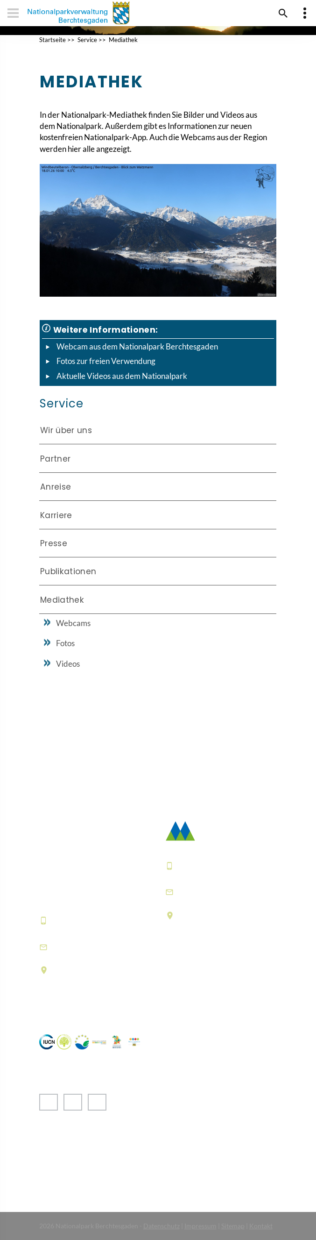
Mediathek (123, 39)
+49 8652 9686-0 (85, 920)
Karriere (56, 515)
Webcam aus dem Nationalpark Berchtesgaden (137, 346)
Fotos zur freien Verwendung (105, 361)
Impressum (200, 1226)
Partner (55, 458)
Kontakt (261, 1226)
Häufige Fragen (195, 987)
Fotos (65, 643)
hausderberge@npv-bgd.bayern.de (93, 947)
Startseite (52, 39)
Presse (53, 543)
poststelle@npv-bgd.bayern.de (210, 891)
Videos (68, 664)
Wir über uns (66, 430)
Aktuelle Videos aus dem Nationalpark (121, 376)
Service (87, 39)
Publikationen (68, 571)
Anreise (55, 486)
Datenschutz (161, 1226)
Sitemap (233, 1226)
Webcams (73, 623)
